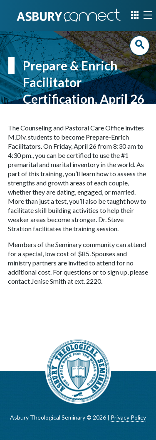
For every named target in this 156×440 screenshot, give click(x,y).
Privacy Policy (128, 417)
